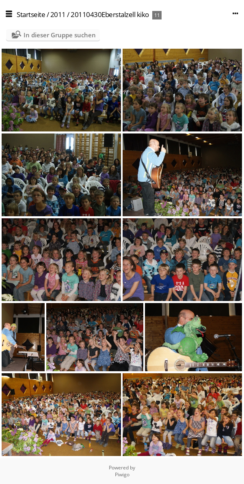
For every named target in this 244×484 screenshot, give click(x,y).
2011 (58, 14)
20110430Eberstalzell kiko (110, 14)
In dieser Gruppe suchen (60, 35)
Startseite (31, 14)
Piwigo (122, 474)
